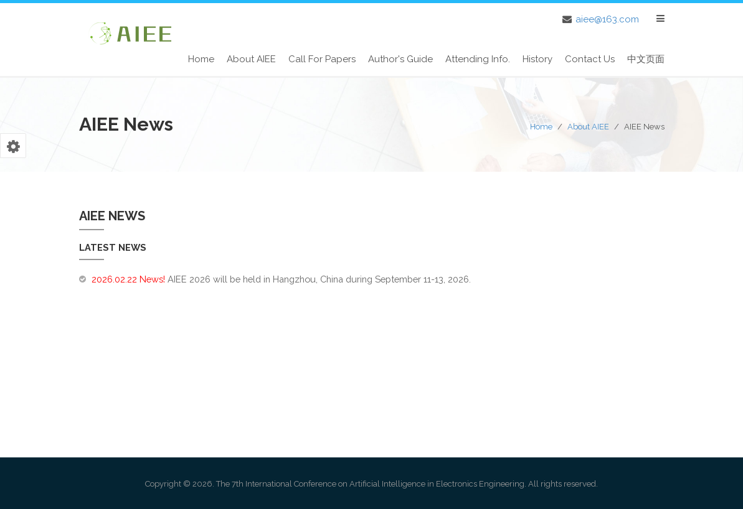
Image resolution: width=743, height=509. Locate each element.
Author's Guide (400, 59)
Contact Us (590, 59)
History (537, 59)
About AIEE (251, 59)
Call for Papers (322, 59)
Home (201, 59)
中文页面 (646, 59)
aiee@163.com (607, 19)
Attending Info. (477, 59)
